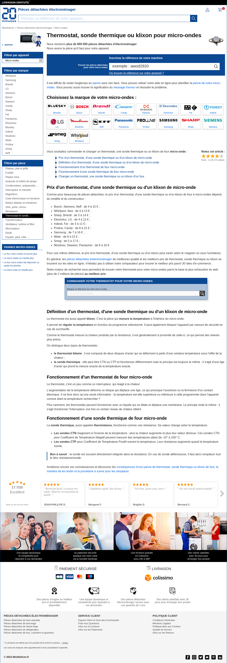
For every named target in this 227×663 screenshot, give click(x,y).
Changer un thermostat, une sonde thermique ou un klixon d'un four (101, 176)
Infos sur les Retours (163, 632)
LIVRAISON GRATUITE (15, 2)
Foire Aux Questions (88, 623)
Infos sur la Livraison (88, 626)
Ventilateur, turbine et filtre (19, 224)
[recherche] (193, 18)
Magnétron (11, 194)
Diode (8, 233)
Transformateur (13, 220)
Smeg (8, 149)
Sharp (8, 110)
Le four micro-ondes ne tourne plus (20, 254)
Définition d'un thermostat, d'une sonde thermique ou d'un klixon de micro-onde (109, 162)
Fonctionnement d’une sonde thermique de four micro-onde (96, 171)
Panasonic (11, 118)
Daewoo (10, 101)
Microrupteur (12, 228)
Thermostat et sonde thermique (16, 215)
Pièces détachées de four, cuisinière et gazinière (29, 632)
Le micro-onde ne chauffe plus (18, 270)
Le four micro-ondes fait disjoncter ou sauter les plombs (21, 264)
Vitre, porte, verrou (15, 207)
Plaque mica (12, 177)
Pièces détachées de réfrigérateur (21, 629)
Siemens (10, 93)
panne (97, 83)
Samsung (10, 80)
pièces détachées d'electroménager (89, 259)
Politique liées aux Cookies (166, 626)
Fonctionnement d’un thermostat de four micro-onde (92, 167)
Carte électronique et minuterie (22, 198)
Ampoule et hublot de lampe (21, 181)
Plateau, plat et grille (16, 168)
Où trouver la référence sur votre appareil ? (136, 73)
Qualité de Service (162, 629)
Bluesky (9, 127)
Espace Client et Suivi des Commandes (98, 620)
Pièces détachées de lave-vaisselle (22, 620)
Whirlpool (10, 76)
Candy (9, 106)
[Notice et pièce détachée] (9, 15)
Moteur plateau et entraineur (21, 203)
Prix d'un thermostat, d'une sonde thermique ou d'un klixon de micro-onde (105, 157)
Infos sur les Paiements (90, 629)
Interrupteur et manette (18, 190)
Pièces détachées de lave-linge (20, 623)
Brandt (9, 84)
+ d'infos (64, 643)
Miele (8, 140)
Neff (7, 153)
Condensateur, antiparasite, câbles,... (20, 185)
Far (7, 114)
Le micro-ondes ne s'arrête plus (19, 258)
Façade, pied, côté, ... (17, 237)
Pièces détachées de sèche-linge (21, 626)
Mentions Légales (162, 623)
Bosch (8, 97)
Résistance (11, 211)
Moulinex (10, 136)
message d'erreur (124, 87)
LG (7, 88)
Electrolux (10, 123)
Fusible (9, 172)
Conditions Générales (164, 620)
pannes (9, 44)
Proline (9, 144)
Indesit (9, 131)
